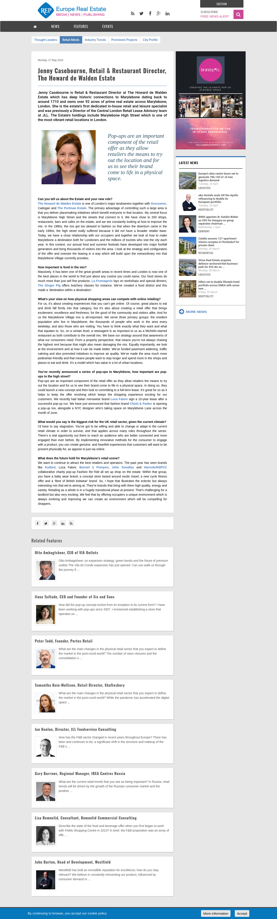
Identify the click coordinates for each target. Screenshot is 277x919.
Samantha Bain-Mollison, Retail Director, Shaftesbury (80, 685)
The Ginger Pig (49, 285)
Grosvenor (158, 203)
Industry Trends (95, 40)
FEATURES (81, 26)
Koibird (50, 467)
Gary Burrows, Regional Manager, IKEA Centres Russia (80, 773)
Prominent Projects (124, 40)
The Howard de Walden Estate (59, 203)
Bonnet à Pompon (94, 467)
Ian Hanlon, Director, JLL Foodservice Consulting (75, 729)
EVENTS (107, 26)
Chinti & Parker (141, 403)
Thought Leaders (45, 40)
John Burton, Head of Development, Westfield (73, 862)
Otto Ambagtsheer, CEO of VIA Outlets (66, 552)
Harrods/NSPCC (155, 467)
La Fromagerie (102, 281)
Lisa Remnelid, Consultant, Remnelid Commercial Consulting (86, 817)
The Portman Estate (71, 208)
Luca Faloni (119, 399)
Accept (242, 913)
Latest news (188, 162)
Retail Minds (71, 40)
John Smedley (123, 467)
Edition (222, 4)
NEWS (55, 26)
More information (215, 913)
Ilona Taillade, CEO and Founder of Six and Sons (74, 596)
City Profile (150, 40)
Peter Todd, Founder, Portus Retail (64, 641)
